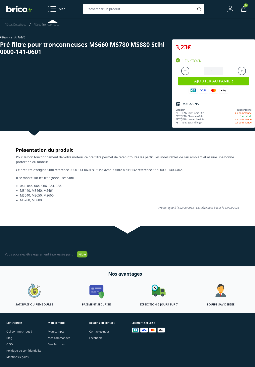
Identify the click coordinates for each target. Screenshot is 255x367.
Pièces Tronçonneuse (46, 24)
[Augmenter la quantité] (242, 71)
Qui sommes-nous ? (19, 331)
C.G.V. (10, 344)
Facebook (95, 338)
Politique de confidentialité (23, 350)
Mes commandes (59, 338)
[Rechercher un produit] (139, 9)
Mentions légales (17, 357)
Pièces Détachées (15, 24)
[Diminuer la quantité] (185, 71)
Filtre (82, 254)
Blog (9, 338)
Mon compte (56, 331)
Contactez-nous (99, 331)
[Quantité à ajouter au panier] (213, 71)
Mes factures (56, 344)
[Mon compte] (230, 9)
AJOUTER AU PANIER (213, 81)
